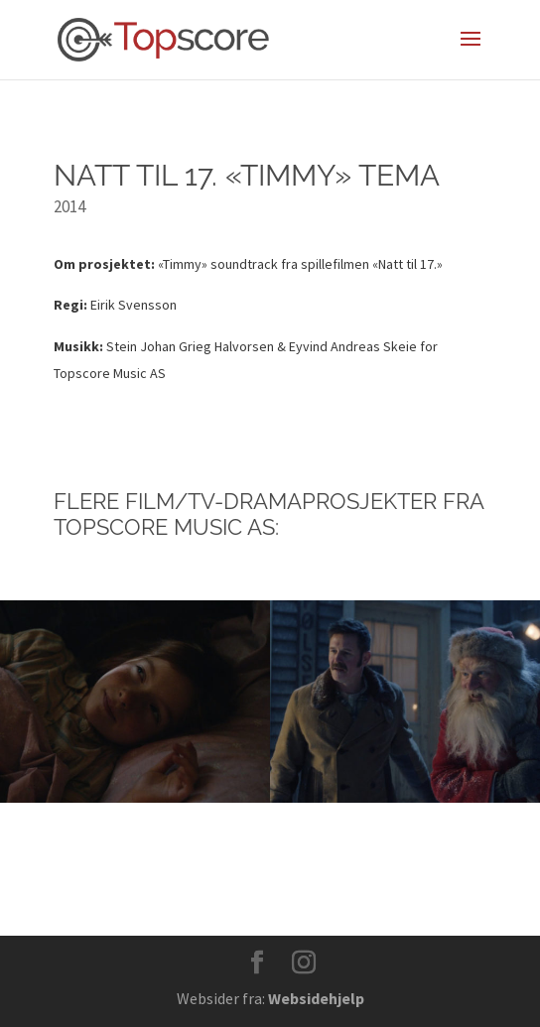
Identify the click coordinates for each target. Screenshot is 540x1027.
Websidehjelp (316, 998)
